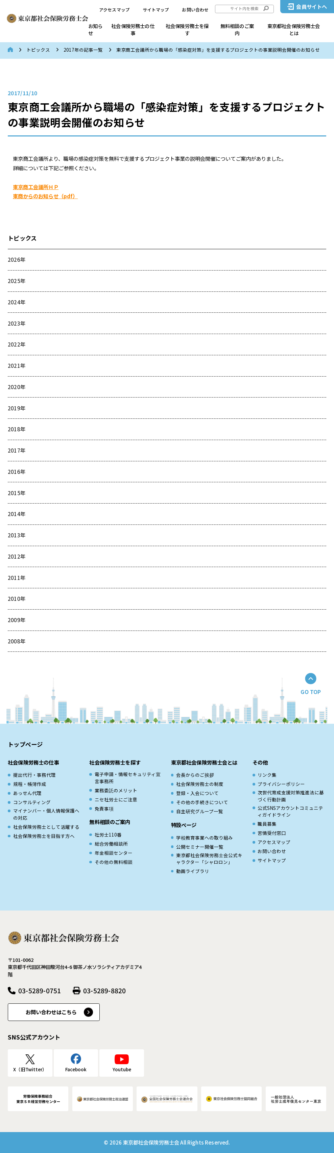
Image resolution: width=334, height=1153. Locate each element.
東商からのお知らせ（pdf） (45, 196)
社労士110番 (108, 834)
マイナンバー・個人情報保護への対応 (46, 814)
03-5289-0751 (39, 990)
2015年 (16, 492)
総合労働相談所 (111, 843)
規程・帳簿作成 (29, 783)
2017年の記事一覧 (83, 49)
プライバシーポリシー (281, 783)
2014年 (16, 513)
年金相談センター (114, 852)
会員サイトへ (311, 6)
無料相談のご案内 (237, 29)
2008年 (16, 641)
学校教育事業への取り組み (204, 837)
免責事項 (104, 808)
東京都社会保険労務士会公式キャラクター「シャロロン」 (209, 858)
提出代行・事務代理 (34, 774)
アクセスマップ (114, 9)
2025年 (16, 280)
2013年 (16, 535)
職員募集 (267, 823)
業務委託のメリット (116, 790)
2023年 (16, 323)
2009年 (16, 619)
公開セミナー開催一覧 (199, 846)
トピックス (38, 49)
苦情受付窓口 (272, 832)
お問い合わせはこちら (51, 1012)
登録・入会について (197, 793)
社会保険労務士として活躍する (46, 826)
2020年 (16, 386)
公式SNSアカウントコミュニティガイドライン (290, 811)
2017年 (16, 450)
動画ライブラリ (192, 871)
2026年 (16, 259)
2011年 (16, 577)
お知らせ (95, 29)
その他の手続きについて (202, 802)
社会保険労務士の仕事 (132, 29)
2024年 (16, 302)
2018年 (16, 429)
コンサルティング (32, 802)
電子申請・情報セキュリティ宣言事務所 (128, 777)
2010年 (16, 598)
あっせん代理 (27, 793)
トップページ (25, 744)
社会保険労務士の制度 (199, 783)
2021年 (16, 365)
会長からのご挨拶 (195, 774)
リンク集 (267, 774)
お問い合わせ (195, 9)
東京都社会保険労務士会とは (293, 29)
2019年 (16, 408)
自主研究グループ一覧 (199, 811)
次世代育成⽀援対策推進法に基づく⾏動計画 (291, 795)
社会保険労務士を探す (187, 29)
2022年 (16, 344)
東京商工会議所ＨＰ (35, 186)
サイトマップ (156, 9)
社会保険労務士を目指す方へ (44, 835)
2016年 (16, 471)
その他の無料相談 (114, 862)
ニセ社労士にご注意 (116, 799)
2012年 (16, 556)
